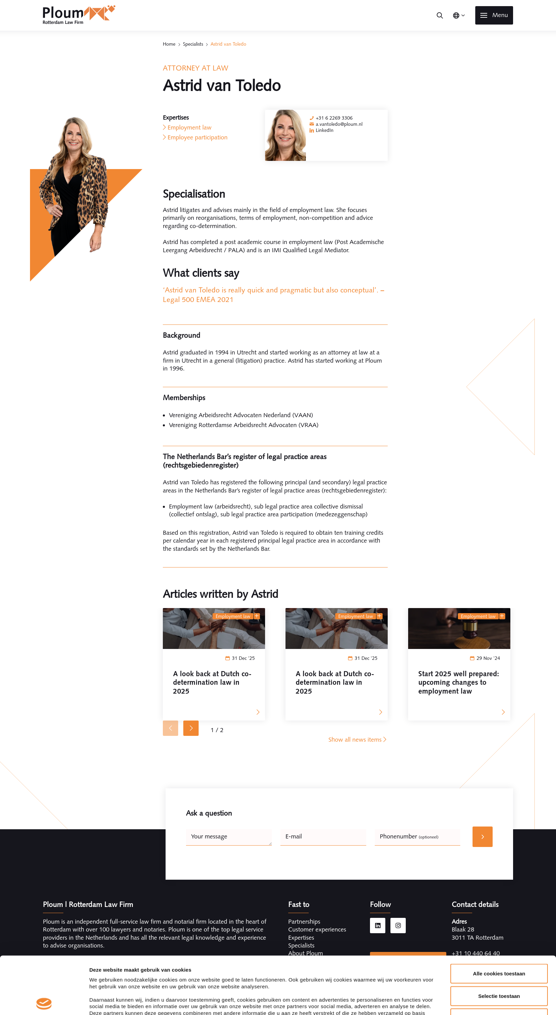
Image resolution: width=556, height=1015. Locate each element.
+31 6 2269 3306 (334, 118)
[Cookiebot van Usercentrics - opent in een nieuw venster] (44, 1002)
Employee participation (198, 137)
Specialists (193, 44)
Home (169, 44)
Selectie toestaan (499, 938)
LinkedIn (325, 130)
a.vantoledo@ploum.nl (339, 124)
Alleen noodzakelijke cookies (499, 961)
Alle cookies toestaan (499, 916)
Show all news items (358, 739)
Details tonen (368, 1001)
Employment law (190, 127)
